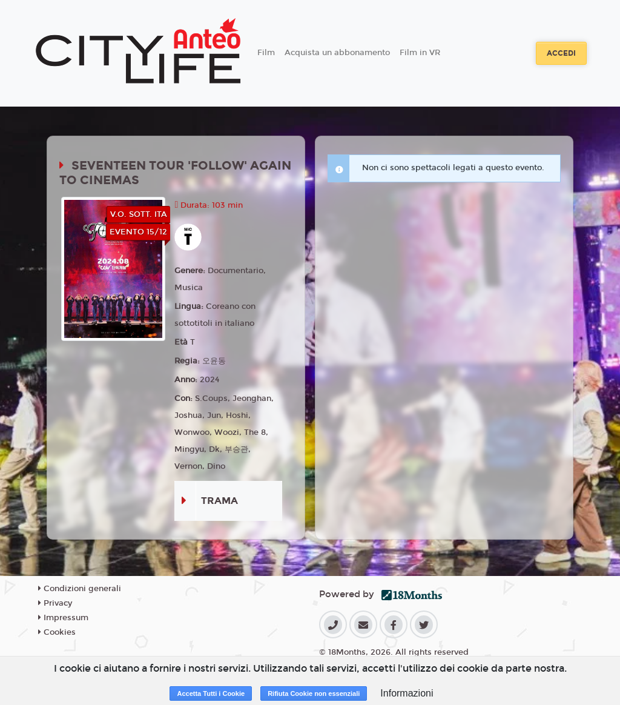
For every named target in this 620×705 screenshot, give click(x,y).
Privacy (55, 603)
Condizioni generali (79, 589)
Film (266, 53)
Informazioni (406, 693)
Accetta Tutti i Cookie (211, 693)
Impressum (63, 618)
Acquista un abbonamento (337, 53)
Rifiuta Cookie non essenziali (314, 693)
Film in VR (420, 53)
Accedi (561, 53)
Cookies (57, 632)
